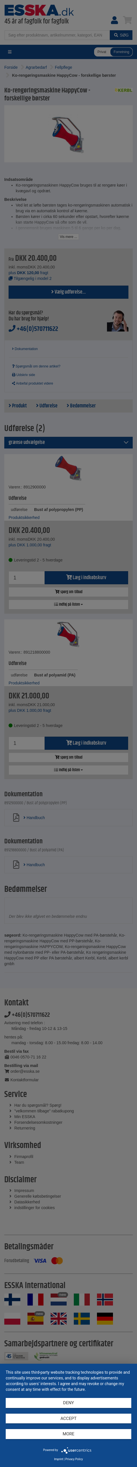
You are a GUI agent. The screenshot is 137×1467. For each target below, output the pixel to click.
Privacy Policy (74, 1459)
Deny (68, 1402)
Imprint (58, 1459)
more (68, 1433)
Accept (68, 1418)
